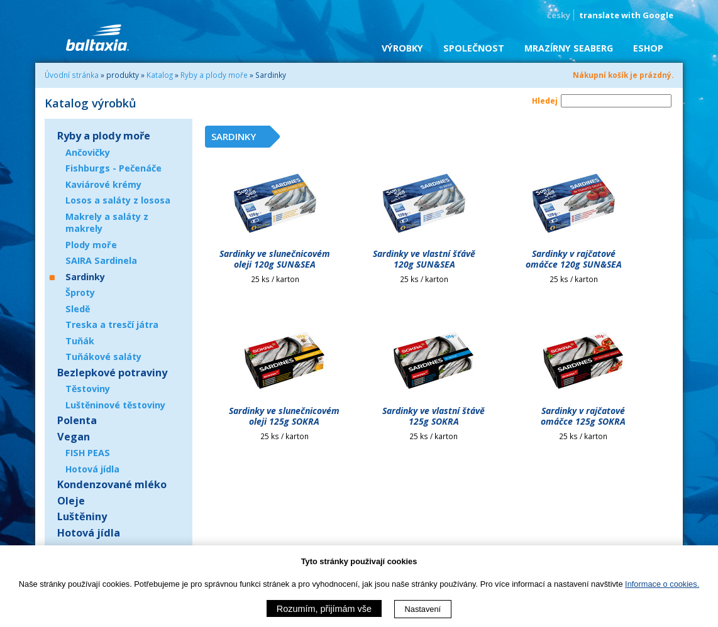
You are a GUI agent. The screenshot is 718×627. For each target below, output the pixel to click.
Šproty (80, 292)
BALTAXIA (97, 38)
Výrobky (402, 48)
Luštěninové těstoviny (115, 405)
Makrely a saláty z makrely (106, 222)
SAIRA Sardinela (101, 260)
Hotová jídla (92, 469)
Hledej (545, 100)
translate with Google (626, 15)
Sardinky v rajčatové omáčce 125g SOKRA (583, 416)
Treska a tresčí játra (111, 324)
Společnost (473, 48)
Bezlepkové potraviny (112, 372)
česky (558, 15)
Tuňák (79, 341)
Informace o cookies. (662, 584)
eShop (648, 48)
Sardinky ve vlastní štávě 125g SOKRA (433, 416)
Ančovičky (87, 152)
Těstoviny (87, 389)
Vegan (73, 437)
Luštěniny (82, 516)
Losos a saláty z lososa (117, 200)
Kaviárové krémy (103, 184)
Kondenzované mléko (112, 484)
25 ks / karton (275, 279)
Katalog (159, 75)
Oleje (71, 501)
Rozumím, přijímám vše (324, 609)
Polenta (77, 420)
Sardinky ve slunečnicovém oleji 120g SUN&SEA (274, 259)
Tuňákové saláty (103, 357)
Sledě (77, 309)
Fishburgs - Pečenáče (113, 168)
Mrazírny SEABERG (568, 48)
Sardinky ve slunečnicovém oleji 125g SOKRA (284, 416)
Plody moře (91, 245)
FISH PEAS (87, 453)
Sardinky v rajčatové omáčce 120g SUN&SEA (574, 259)
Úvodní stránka (72, 75)
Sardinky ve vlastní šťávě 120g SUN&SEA (424, 259)
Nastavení (423, 609)
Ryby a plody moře (214, 75)
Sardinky (85, 277)
